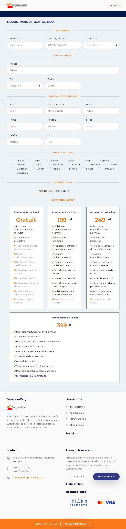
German (102, 160)
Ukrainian (92, 164)
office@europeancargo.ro (28, 477)
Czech (68, 160)
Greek (85, 160)
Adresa (13, 63)
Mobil (89, 119)
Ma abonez (106, 476)
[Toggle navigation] (118, 14)
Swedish (19, 164)
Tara (12, 79)
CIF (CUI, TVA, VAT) (57, 38)
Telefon (14, 135)
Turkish (38, 168)
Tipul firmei (92, 38)
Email (12, 104)
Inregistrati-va (75, 523)
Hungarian (55, 164)
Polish (34, 160)
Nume (13, 119)
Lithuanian (20, 172)
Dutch (36, 164)
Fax (50, 135)
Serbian (74, 164)
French (70, 168)
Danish (111, 164)
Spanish (51, 160)
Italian (54, 168)
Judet (51, 79)
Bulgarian (19, 168)
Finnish (87, 168)
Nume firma (16, 38)
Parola (89, 104)
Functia (52, 119)
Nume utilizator (56, 104)
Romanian (106, 168)
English (18, 160)
